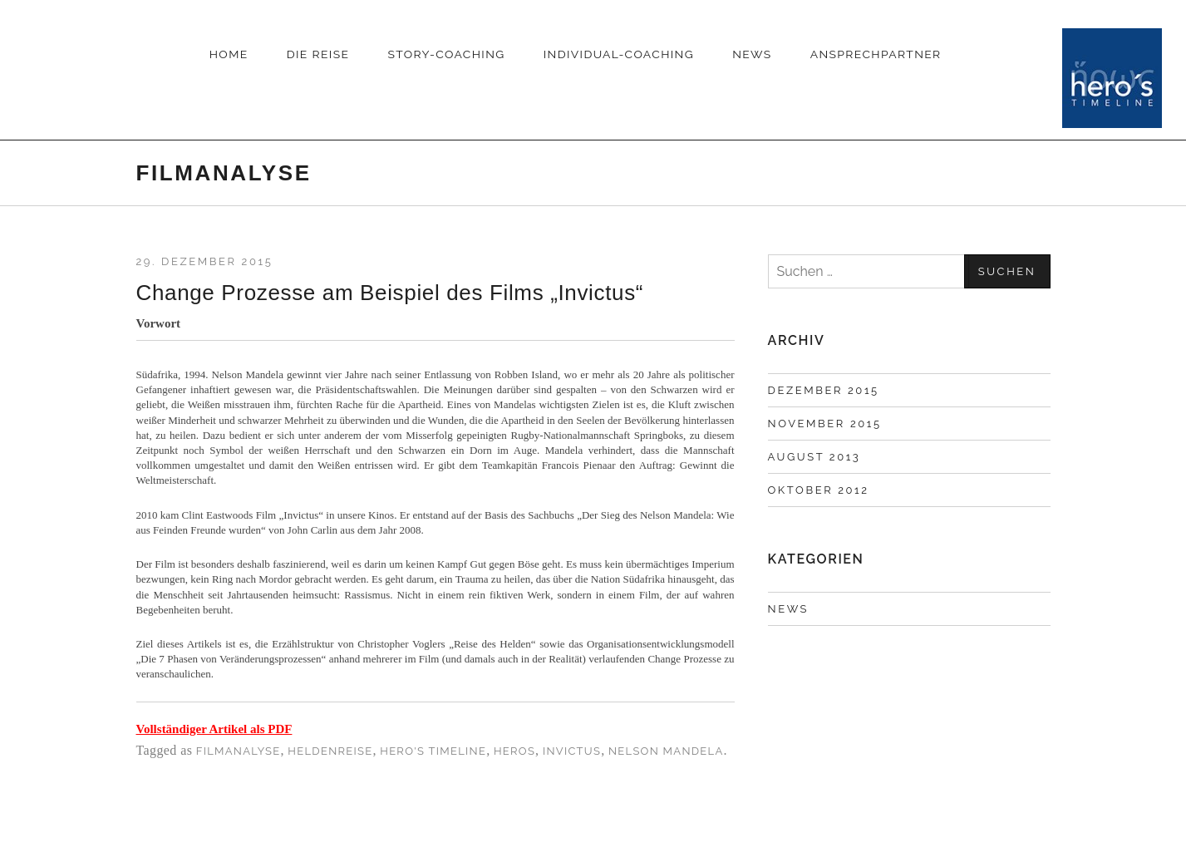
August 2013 (814, 457)
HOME (229, 54)
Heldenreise (330, 751)
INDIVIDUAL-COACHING (619, 54)
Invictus (572, 751)
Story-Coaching (445, 54)
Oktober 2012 (818, 490)
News (751, 54)
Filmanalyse (238, 751)
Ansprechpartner (876, 54)
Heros (514, 751)
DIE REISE (318, 54)
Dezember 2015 (823, 390)
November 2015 (825, 423)
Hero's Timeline (433, 751)
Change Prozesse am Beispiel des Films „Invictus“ (390, 292)
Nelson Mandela (666, 751)
